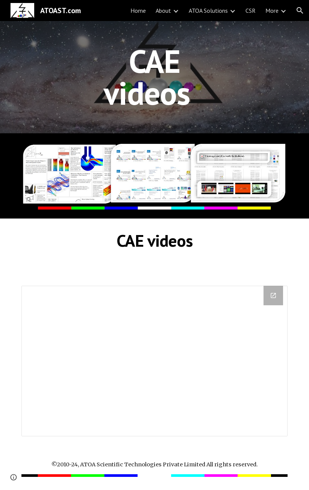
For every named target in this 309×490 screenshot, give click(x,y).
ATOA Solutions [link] (208, 10)
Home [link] (138, 10)
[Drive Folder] (154, 361)
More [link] (272, 10)
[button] (300, 11)
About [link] (163, 10)
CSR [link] (250, 10)
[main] (155, 77)
